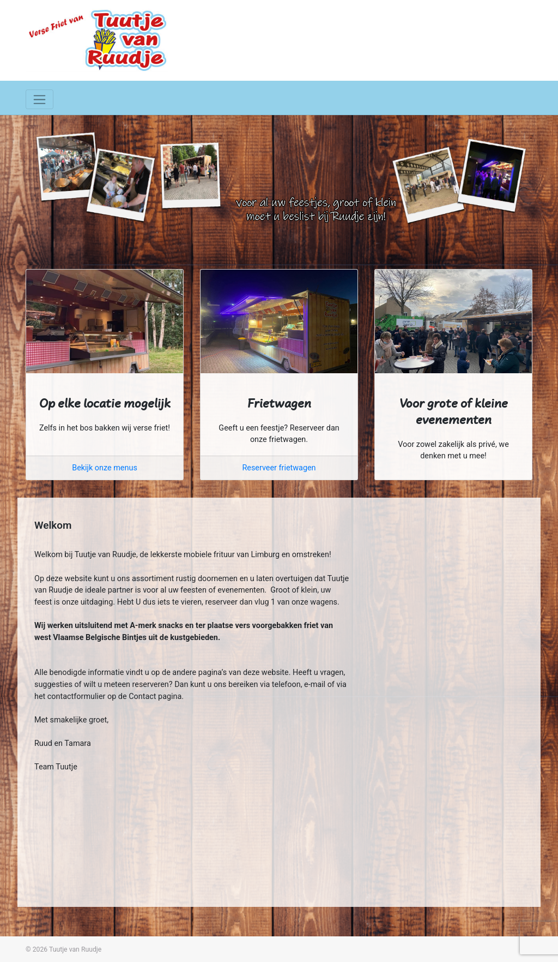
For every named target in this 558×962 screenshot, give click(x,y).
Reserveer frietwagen (279, 468)
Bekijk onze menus (104, 468)
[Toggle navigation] (39, 99)
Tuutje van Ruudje (75, 949)
